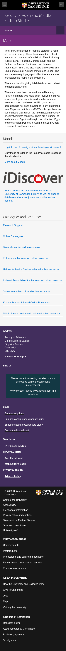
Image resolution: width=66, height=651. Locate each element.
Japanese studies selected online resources (33, 292)
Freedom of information (15, 510)
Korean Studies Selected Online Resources (33, 303)
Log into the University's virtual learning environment (33, 147)
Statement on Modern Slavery (19, 520)
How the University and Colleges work (23, 584)
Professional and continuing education (23, 556)
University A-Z (10, 530)
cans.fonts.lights (17, 356)
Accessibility (9, 505)
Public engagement (13, 634)
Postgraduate (10, 551)
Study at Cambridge (14, 539)
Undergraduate (11, 545)
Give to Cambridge (13, 590)
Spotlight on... (10, 640)
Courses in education (14, 568)
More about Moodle (15, 162)
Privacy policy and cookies (17, 515)
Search (61, 4)
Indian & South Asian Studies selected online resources (33, 281)
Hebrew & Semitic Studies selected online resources (33, 270)
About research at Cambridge (19, 628)
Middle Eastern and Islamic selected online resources (33, 314)
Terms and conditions (14, 525)
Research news (11, 623)
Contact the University (15, 500)
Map (5, 601)
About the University (15, 577)
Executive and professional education (23, 562)
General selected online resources (33, 248)
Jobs (5, 595)
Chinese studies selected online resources (33, 259)
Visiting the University (14, 607)
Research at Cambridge (16, 616)
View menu (4, 4)
